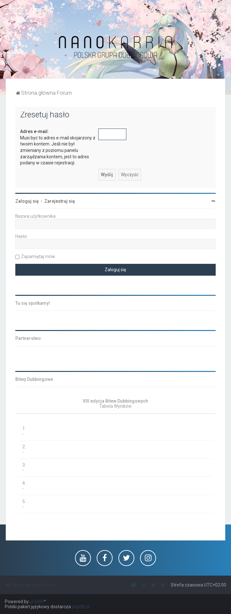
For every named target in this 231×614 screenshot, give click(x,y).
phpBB (36, 601)
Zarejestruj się (59, 201)
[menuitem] (42, 9)
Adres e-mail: (34, 131)
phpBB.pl (81, 606)
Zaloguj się (27, 201)
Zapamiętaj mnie (38, 256)
